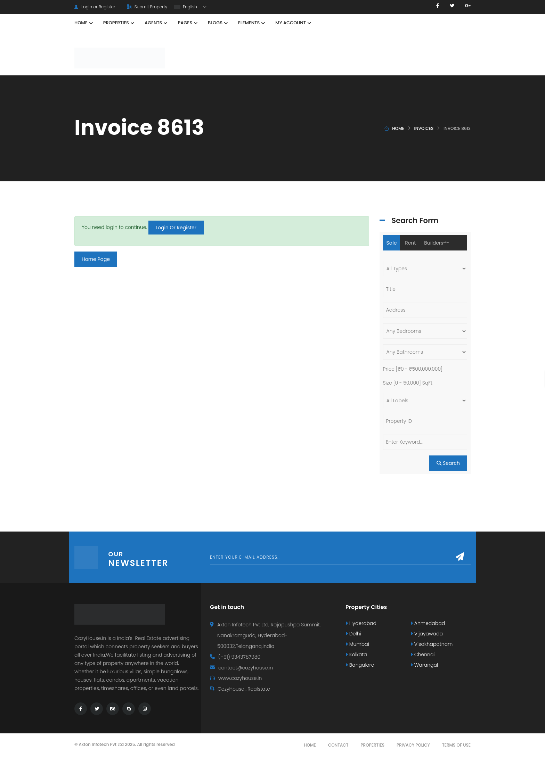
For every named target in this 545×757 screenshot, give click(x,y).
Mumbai (357, 644)
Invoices (424, 128)
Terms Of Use (456, 745)
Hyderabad (360, 623)
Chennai (422, 654)
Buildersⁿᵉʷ (436, 242)
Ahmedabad (427, 623)
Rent (410, 242)
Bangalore (359, 664)
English (186, 7)
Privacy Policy (413, 745)
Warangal (424, 664)
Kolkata (356, 654)
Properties (372, 745)
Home (398, 128)
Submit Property (147, 7)
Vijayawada (426, 633)
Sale (392, 242)
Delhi (353, 633)
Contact (338, 745)
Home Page (96, 259)
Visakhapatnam (431, 644)
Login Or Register (176, 227)
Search (448, 463)
